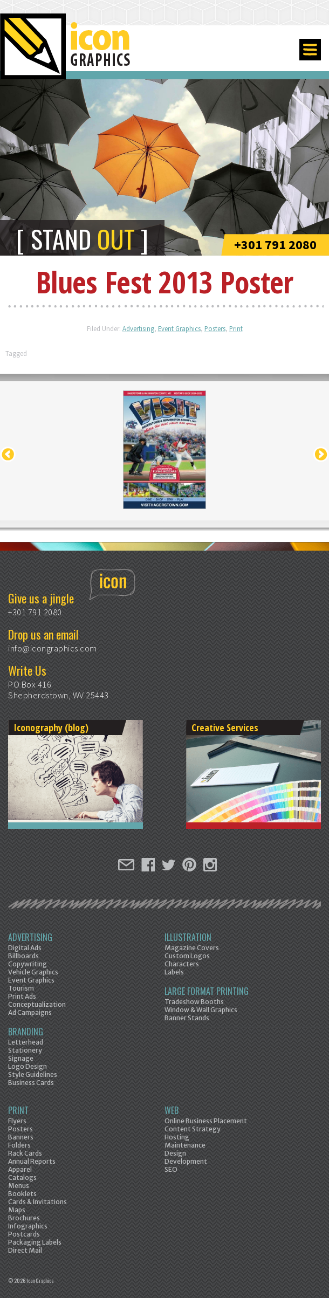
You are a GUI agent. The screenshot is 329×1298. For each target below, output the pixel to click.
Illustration (187, 937)
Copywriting (27, 964)
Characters (181, 964)
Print (236, 328)
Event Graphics (179, 328)
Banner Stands (186, 1018)
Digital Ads (25, 948)
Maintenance (184, 1145)
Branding (25, 1031)
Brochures (24, 1218)
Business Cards (31, 1083)
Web (171, 1110)
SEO (170, 1169)
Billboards (23, 956)
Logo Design (27, 1066)
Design (175, 1153)
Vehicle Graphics (33, 972)
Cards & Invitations (37, 1202)
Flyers (17, 1121)
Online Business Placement (205, 1121)
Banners (20, 1137)
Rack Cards (25, 1153)
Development (185, 1161)
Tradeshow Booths (194, 1002)
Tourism (21, 988)
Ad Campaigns (30, 1012)
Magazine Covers (191, 948)
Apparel (20, 1169)
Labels (174, 972)
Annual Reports (32, 1161)
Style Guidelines (32, 1074)
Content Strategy (192, 1129)
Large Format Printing (206, 991)
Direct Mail (25, 1250)
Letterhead (25, 1042)
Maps (16, 1210)
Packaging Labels (34, 1242)
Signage (20, 1058)
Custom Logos (187, 956)
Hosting (176, 1137)
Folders (19, 1145)
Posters (214, 328)
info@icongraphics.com (52, 648)
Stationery (25, 1050)
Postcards (24, 1234)
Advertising (138, 328)
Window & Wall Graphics (200, 1010)
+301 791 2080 (275, 244)
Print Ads (22, 996)
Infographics (27, 1226)
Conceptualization (37, 1004)
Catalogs (22, 1177)
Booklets (22, 1194)
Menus (18, 1186)
